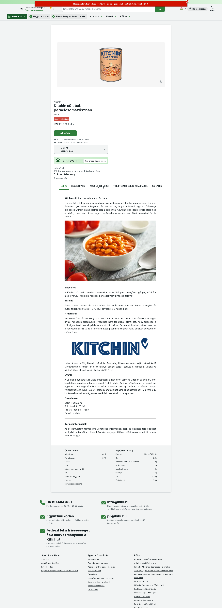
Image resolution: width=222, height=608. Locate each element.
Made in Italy (93, 491)
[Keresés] (165, 9)
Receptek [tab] (156, 118)
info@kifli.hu (118, 434)
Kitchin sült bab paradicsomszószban (133, 39)
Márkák (111, 16)
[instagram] (96, 565)
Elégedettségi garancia (98, 495)
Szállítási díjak (140, 543)
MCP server (93, 521)
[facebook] (89, 565)
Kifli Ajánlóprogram (142, 555)
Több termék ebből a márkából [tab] (130, 118)
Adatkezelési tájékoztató (145, 495)
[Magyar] (182, 9)
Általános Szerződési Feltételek (148, 491)
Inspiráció (96, 16)
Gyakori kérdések (142, 528)
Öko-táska (92, 506)
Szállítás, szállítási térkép (145, 521)
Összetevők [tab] (78, 118)
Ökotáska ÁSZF (141, 513)
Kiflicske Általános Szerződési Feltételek (152, 499)
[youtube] (103, 565)
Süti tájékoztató (141, 540)
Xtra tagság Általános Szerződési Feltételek (153, 502)
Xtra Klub (45, 491)
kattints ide (78, 601)
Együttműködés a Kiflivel (145, 536)
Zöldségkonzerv (123, 103)
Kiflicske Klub (47, 499)
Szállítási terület (141, 547)
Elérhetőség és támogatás (145, 525)
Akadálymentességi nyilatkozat (148, 551)
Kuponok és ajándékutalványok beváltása (59, 502)
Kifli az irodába (94, 502)
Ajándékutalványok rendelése (101, 510)
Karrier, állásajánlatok (143, 532)
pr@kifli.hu (117, 448)
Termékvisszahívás (96, 517)
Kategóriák (17, 16)
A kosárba (125, 65)
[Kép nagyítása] (101, 73)
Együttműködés (60, 448)
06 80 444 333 (59, 434)
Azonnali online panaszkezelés (101, 499)
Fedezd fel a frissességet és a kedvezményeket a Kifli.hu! (68, 466)
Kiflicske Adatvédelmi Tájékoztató (149, 517)
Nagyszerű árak (39, 16)
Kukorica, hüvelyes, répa (147, 103)
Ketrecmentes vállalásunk (99, 514)
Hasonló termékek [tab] (99, 118)
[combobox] (113, 9)
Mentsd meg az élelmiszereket (69, 16)
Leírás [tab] (63, 118)
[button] (197, 9)
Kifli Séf (125, 16)
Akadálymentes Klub (50, 495)
